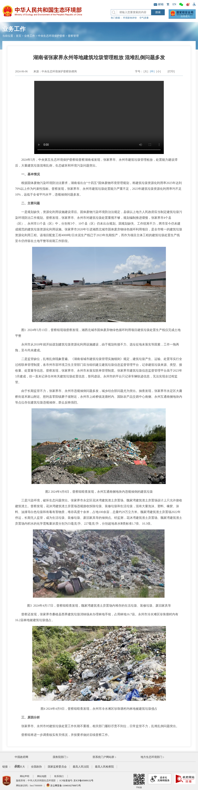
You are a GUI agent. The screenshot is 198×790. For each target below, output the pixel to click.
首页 (18, 35)
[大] (146, 71)
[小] (158, 71)
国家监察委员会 (57, 766)
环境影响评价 (130, 17)
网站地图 (41, 776)
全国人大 (19, 766)
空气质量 (144, 17)
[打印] (171, 71)
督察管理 (73, 35)
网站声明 (24, 776)
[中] (152, 71)
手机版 (139, 781)
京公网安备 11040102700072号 (63, 785)
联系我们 (59, 776)
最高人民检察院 (104, 766)
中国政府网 (21, 757)
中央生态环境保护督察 (51, 35)
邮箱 (159, 4)
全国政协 (36, 766)
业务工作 (29, 35)
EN (174, 4)
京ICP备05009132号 (83, 780)
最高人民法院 (81, 766)
